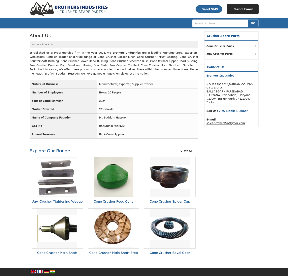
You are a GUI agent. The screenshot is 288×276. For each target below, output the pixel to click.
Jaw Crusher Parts (220, 53)
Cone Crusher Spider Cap (170, 201)
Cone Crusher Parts (220, 46)
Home (35, 44)
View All (186, 151)
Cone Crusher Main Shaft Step (113, 253)
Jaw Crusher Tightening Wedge (57, 201)
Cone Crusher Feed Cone (113, 201)
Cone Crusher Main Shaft (57, 253)
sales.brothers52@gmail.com (226, 123)
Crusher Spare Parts (223, 36)
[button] (233, 111)
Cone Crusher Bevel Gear (170, 253)
